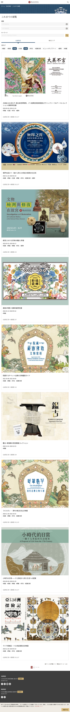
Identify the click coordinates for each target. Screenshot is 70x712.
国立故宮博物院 (33, 2)
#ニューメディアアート (49, 48)
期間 (2, 21)
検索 (67, 35)
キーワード (4, 32)
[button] (64, 2)
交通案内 (21, 678)
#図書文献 (38, 48)
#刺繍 (65, 48)
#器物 (60, 48)
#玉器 (20, 48)
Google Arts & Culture (10, 684)
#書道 (3, 48)
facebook (2, 684)
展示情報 (8, 6)
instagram (5, 684)
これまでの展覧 (16, 6)
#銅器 (25, 48)
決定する (65, 710)
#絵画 (9, 48)
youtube (7, 684)
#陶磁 (14, 48)
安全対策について (39, 706)
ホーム (3, 6)
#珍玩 (31, 48)
